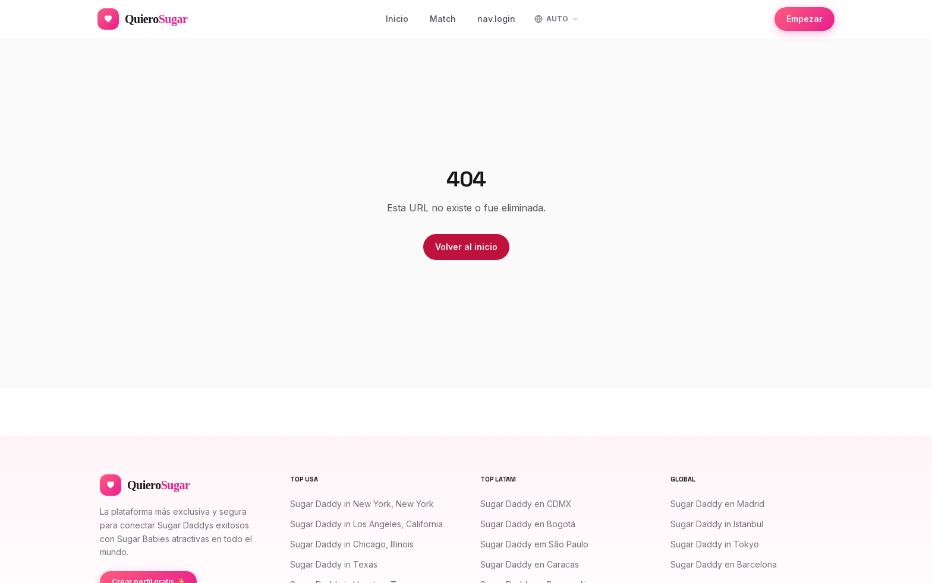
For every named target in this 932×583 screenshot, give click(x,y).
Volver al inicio (466, 247)
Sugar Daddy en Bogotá (527, 524)
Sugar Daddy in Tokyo (714, 544)
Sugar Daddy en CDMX (526, 504)
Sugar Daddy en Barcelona (723, 564)
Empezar (804, 19)
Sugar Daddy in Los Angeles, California (366, 524)
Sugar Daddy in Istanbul (716, 524)
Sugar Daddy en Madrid (717, 504)
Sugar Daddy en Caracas (529, 564)
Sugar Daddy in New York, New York (362, 504)
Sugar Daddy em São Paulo (534, 544)
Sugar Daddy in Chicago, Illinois (352, 544)
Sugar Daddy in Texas (333, 564)
